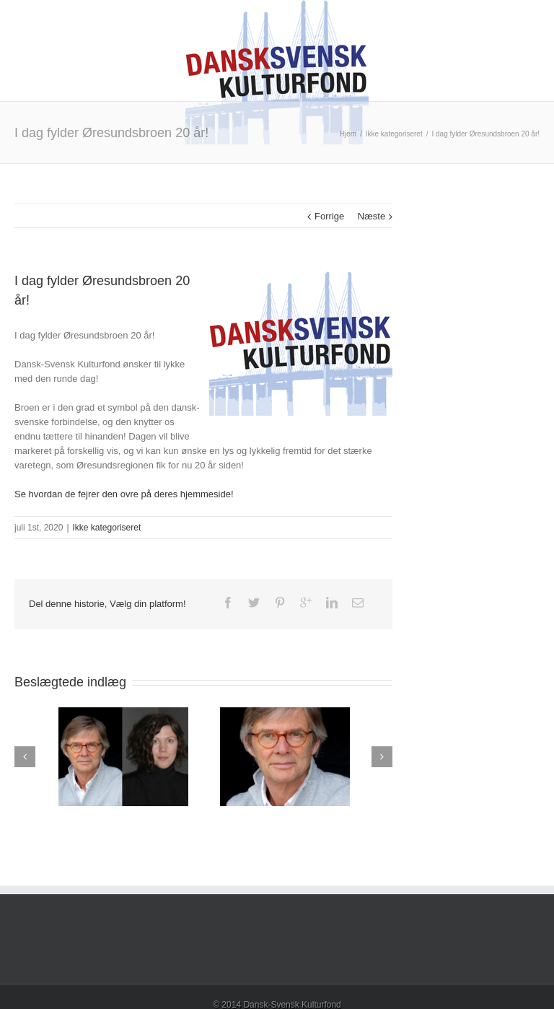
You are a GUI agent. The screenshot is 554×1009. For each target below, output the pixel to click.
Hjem (348, 134)
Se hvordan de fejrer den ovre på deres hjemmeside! (124, 494)
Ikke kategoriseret (394, 134)
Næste (371, 216)
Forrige (329, 216)
